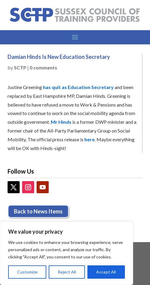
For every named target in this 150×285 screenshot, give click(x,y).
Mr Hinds (61, 122)
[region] (66, 253)
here (89, 139)
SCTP (20, 67)
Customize (27, 271)
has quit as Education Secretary (78, 87)
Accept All (106, 271)
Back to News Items (38, 211)
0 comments (43, 67)
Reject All (67, 271)
